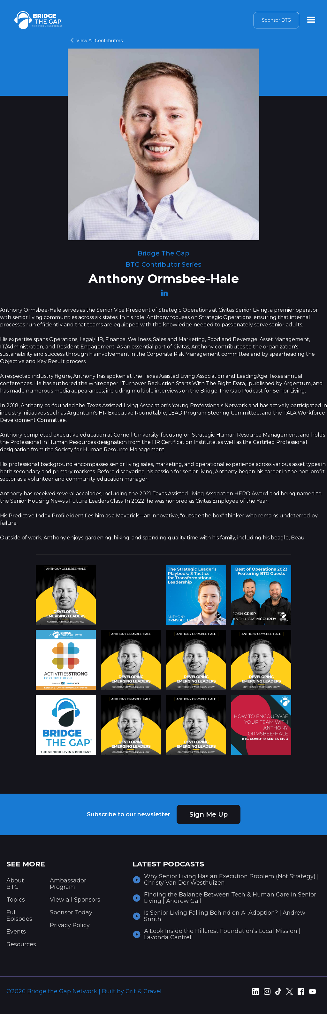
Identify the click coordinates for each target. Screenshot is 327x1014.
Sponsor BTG (276, 20)
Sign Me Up (208, 814)
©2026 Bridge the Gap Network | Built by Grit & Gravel (84, 991)
